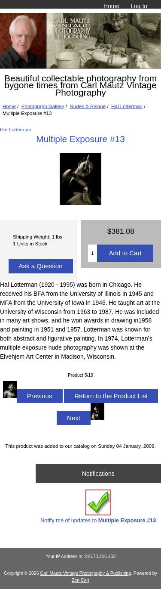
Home (111, 6)
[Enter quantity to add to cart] (92, 253)
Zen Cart (80, 580)
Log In (139, 6)
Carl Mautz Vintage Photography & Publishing (85, 573)
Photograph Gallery (42, 106)
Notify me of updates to (98, 507)
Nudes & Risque (88, 106)
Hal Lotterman (127, 106)
